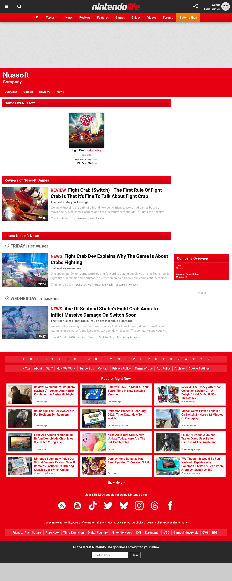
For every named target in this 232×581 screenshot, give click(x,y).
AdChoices (138, 522)
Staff (49, 368)
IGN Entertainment (95, 522)
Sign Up (216, 9)
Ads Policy (164, 368)
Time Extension (73, 532)
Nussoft (16, 75)
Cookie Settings (199, 368)
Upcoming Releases (126, 284)
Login (207, 9)
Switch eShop (97, 218)
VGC (166, 532)
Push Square (33, 532)
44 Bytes (125, 522)
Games (28, 92)
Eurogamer (152, 532)
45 (42, 218)
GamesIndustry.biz (185, 532)
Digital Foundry (98, 532)
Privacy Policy (121, 368)
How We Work (66, 368)
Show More (116, 482)
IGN (138, 532)
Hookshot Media (61, 522)
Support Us (86, 368)
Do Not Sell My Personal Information (168, 522)
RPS (215, 532)
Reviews (44, 92)
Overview (11, 92)
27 (42, 336)
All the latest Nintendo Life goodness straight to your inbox (116, 547)
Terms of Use (144, 368)
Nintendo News (122, 532)
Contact (103, 368)
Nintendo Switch (103, 284)
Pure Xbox (52, 532)
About (38, 368)
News (60, 92)
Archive (180, 368)
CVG (205, 532)
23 (42, 284)
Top (26, 368)
